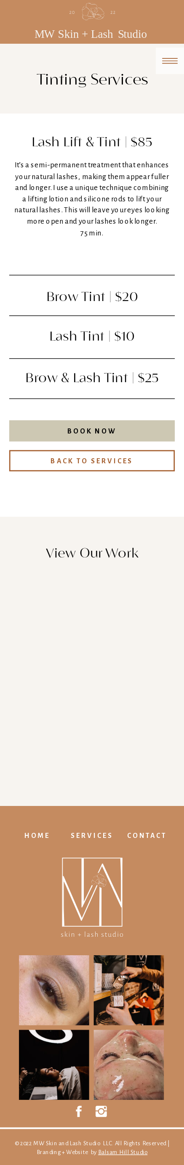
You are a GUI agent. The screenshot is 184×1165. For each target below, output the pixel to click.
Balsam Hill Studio (122, 1152)
